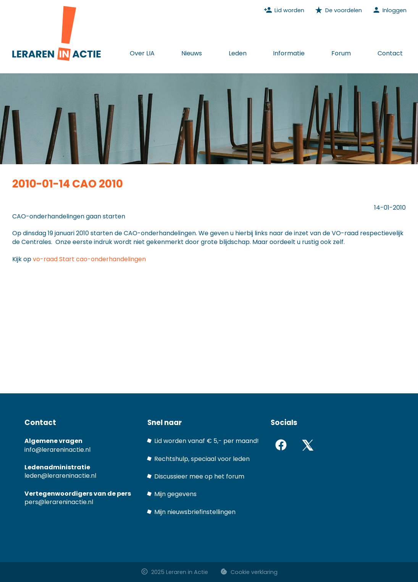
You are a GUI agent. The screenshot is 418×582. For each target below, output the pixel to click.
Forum (341, 53)
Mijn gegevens (175, 494)
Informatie (289, 53)
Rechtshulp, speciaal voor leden (202, 458)
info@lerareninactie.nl (57, 449)
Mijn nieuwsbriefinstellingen (195, 512)
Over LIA (142, 53)
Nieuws (191, 53)
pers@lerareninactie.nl (58, 502)
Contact (390, 53)
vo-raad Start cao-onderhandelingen (89, 259)
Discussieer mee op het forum (199, 476)
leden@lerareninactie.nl (60, 475)
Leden (238, 53)
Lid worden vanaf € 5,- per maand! (206, 440)
